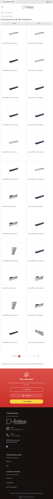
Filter (14, 23)
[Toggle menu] (2, 7)
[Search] (26, 12)
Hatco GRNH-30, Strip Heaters (10, 179)
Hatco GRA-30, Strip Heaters (35, 43)
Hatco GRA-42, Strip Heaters (35, 70)
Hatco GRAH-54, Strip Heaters (36, 179)
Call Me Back (26, 401)
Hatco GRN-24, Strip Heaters (35, 97)
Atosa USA (32, 364)
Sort (39, 23)
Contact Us (26, 389)
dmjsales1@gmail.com (17, 429)
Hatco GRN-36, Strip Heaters (35, 206)
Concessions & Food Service (7, 16)
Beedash (41, 493)
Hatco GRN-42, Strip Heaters (9, 342)
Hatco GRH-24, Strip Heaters (35, 315)
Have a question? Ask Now (8, 1)
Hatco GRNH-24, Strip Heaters (10, 124)
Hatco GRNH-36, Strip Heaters (36, 233)
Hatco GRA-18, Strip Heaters (9, 43)
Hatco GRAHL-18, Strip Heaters (36, 342)
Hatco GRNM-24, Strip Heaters (36, 260)
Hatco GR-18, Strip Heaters (9, 206)
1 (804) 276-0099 (15, 436)
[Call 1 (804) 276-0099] (51, 2)
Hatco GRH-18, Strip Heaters (9, 233)
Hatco (41, 364)
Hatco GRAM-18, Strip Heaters (10, 260)
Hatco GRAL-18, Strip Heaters (36, 288)
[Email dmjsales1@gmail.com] (48, 2)
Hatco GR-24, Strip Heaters (9, 288)
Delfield (38, 364)
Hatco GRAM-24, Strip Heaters (10, 315)
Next (38, 356)
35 (33, 356)
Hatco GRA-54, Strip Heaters (9, 152)
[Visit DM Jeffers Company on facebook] (7, 446)
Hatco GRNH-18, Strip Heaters (10, 97)
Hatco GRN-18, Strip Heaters (9, 70)
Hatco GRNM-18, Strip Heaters (36, 152)
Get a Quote (26, 395)
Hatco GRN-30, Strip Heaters (35, 124)
